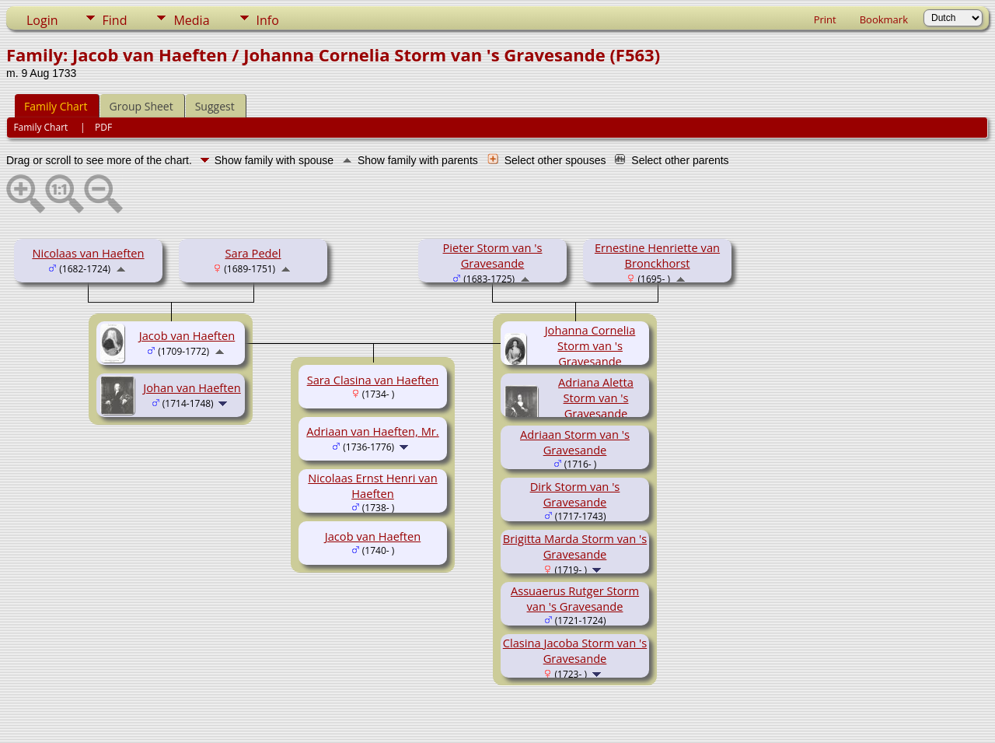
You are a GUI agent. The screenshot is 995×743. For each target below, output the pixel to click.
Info (268, 20)
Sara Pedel (253, 253)
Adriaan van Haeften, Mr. (372, 431)
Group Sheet (141, 106)
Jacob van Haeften (187, 335)
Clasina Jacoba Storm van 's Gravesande (575, 650)
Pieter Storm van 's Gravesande (493, 255)
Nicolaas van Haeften (88, 253)
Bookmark (884, 19)
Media (191, 20)
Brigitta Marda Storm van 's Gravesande (575, 546)
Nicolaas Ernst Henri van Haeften (372, 485)
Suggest (215, 106)
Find (115, 20)
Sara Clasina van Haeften (373, 379)
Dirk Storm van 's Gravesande (575, 494)
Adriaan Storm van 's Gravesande (575, 441)
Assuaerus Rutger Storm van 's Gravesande (575, 598)
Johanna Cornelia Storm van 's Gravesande (590, 345)
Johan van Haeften (192, 387)
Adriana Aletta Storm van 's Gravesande (596, 397)
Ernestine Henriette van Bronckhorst (657, 255)
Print (825, 19)
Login (42, 20)
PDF (103, 127)
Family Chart (56, 106)
